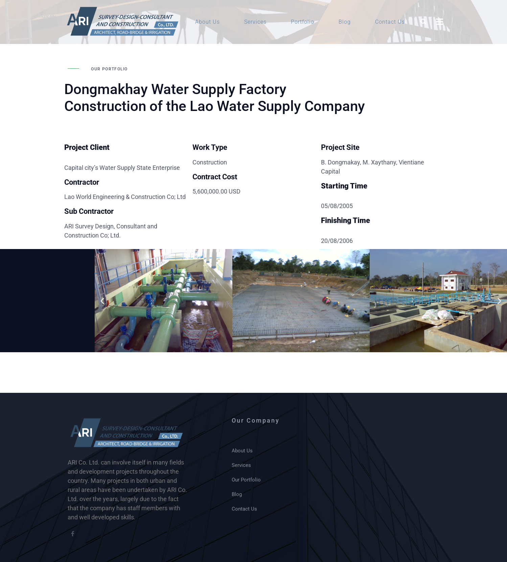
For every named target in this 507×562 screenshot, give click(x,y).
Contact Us (390, 22)
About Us (207, 22)
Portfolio (302, 22)
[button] (102, 300)
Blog (345, 22)
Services (255, 22)
